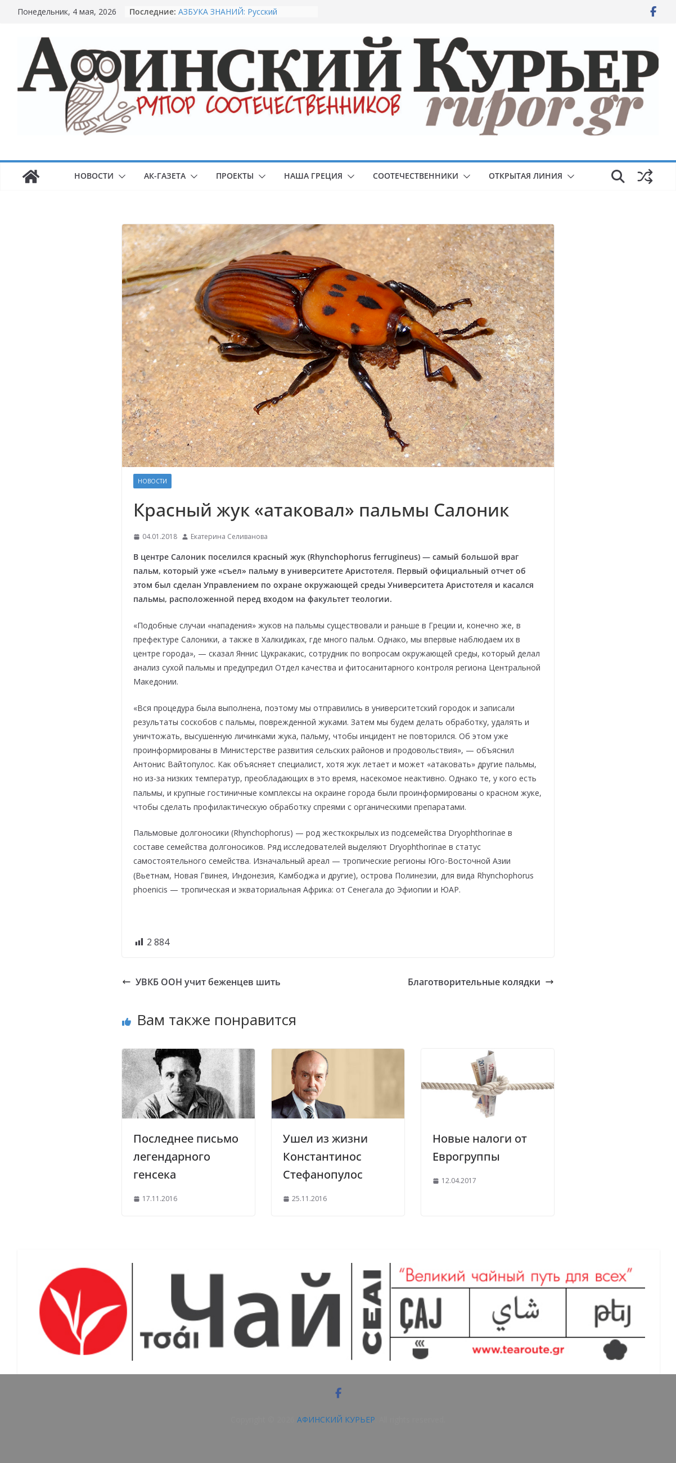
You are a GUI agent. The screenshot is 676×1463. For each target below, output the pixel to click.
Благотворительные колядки (481, 982)
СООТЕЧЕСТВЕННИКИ (415, 175)
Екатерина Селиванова (229, 536)
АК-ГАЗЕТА (165, 175)
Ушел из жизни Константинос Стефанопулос (325, 1156)
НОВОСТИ (94, 175)
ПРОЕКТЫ (235, 175)
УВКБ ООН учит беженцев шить (201, 982)
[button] (120, 176)
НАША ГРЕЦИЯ (313, 175)
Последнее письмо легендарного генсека (185, 1156)
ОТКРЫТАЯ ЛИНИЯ (525, 175)
